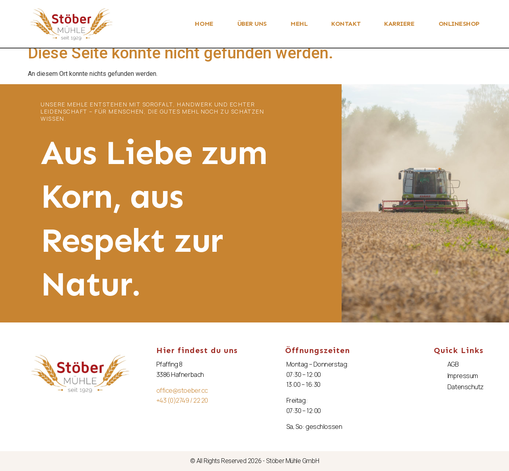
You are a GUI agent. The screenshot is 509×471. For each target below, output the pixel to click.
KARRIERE (399, 23)
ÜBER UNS (252, 23)
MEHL (299, 23)
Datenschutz (465, 386)
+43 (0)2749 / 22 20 (182, 400)
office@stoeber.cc (182, 390)
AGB (452, 364)
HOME (204, 23)
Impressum (462, 375)
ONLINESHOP (459, 23)
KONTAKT (345, 23)
